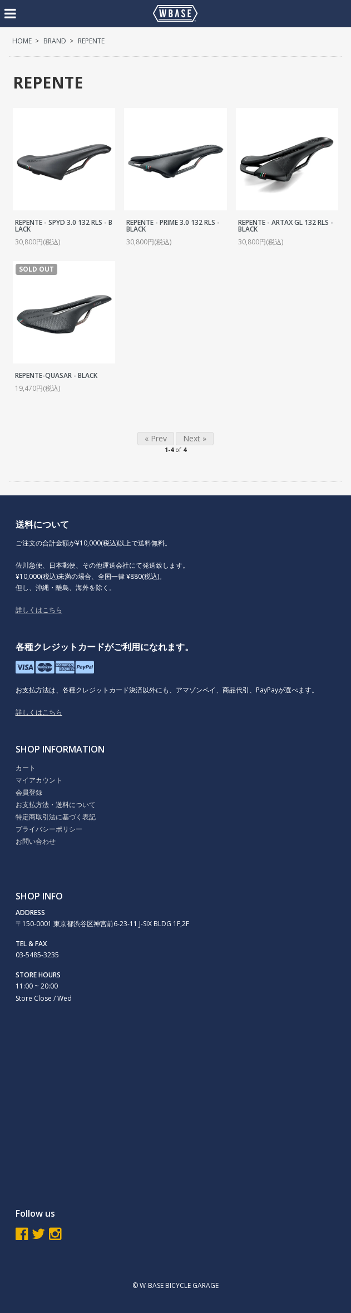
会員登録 (29, 792)
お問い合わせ (36, 841)
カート (26, 768)
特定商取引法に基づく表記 (56, 817)
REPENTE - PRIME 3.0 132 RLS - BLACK (173, 226)
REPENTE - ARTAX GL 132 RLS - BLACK (285, 226)
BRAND (54, 41)
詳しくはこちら (39, 609)
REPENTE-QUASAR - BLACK (56, 375)
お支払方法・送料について (56, 804)
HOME (22, 41)
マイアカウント (39, 780)
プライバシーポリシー (49, 829)
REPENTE (91, 41)
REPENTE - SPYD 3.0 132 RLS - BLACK (63, 226)
